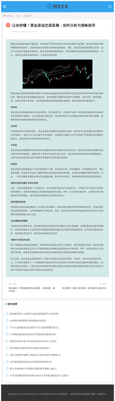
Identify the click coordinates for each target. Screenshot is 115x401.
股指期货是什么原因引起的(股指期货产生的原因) (34, 314)
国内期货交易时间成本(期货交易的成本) (30, 348)
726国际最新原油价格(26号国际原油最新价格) (33, 334)
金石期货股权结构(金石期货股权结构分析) (31, 362)
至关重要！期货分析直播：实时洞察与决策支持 (84, 288)
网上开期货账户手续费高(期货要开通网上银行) (33, 369)
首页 (19, 16)
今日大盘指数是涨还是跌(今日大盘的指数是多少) (34, 327)
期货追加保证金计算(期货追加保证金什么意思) (33, 341)
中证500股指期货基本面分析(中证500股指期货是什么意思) (39, 375)
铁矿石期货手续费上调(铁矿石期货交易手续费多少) (35, 355)
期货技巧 (15, 32)
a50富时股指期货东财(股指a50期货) (28, 320)
